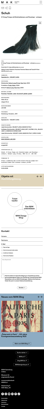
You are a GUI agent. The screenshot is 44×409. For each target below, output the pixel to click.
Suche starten (22, 352)
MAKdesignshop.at (22, 364)
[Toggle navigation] (41, 2)
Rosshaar (4, 93)
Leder (14, 93)
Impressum (3, 402)
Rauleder (9, 93)
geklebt (25, 93)
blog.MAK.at (22, 360)
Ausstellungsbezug (11, 179)
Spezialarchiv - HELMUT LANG (10, 77)
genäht (30, 93)
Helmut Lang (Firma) (14, 83)
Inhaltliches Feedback (8, 253)
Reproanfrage (6, 247)
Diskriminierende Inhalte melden (10, 250)
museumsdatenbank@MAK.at (8, 381)
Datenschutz (4, 400)
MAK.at (22, 356)
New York (23, 83)
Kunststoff (20, 93)
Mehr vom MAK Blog (22, 346)
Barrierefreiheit (4, 404)
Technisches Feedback (8, 255)
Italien (14, 85)
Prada (10, 85)
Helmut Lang (10, 88)
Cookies (3, 406)
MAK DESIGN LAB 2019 (8, 139)
